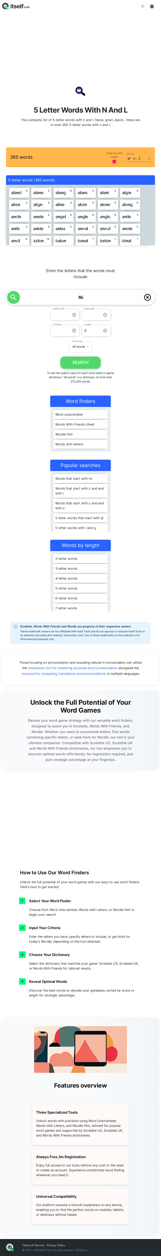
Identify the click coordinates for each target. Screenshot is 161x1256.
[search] (13, 297)
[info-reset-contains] (74, 330)
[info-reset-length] (105, 330)
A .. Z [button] (136, 158)
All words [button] (78, 347)
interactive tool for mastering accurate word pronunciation (72, 668)
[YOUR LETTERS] (81, 297)
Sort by (130, 154)
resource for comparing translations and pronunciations (64, 674)
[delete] (147, 297)
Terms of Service (33, 1245)
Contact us (81, 1250)
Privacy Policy (55, 1245)
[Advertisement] (80, 42)
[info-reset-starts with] (74, 315)
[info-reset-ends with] (105, 315)
